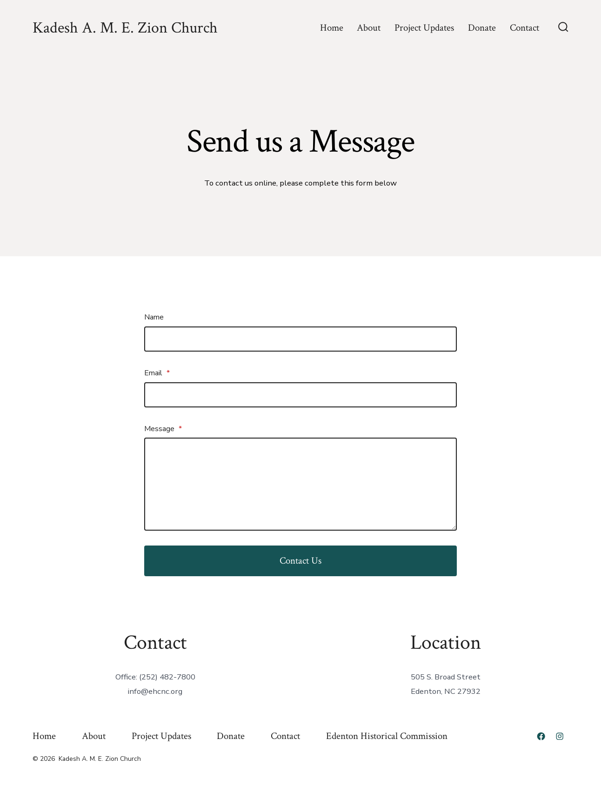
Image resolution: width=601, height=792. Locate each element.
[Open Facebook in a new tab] (541, 736)
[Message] (300, 484)
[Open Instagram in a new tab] (559, 736)
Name (154, 317)
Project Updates (424, 27)
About (369, 27)
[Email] (300, 394)
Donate (482, 27)
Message (163, 429)
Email (157, 373)
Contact (524, 27)
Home (331, 27)
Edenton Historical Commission (386, 736)
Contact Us (300, 560)
